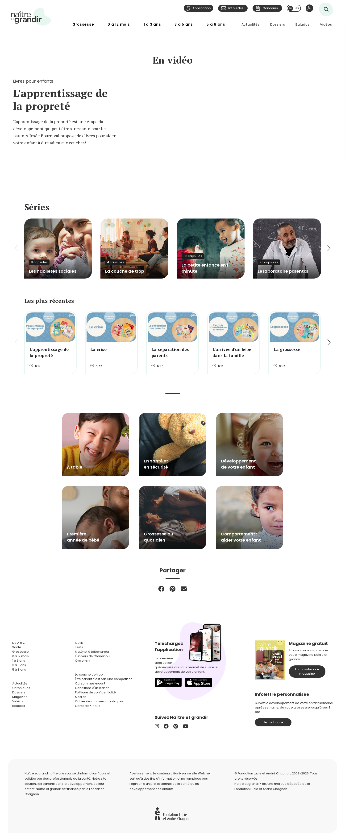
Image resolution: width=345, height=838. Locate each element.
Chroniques (21, 688)
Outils (79, 642)
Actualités (250, 24)
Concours (270, 8)
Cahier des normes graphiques (99, 701)
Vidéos (326, 24)
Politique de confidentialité (95, 692)
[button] (328, 249)
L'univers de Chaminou (92, 656)
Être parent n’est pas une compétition (104, 679)
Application (201, 8)
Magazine (20, 697)
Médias (80, 697)
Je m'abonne (273, 722)
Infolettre (235, 8)
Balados (302, 24)
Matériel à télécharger (92, 651)
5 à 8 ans (216, 24)
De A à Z (18, 642)
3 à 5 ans (184, 24)
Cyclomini (82, 660)
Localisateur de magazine (307, 671)
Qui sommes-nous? (90, 683)
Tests (79, 647)
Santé (16, 647)
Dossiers (277, 24)
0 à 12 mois (119, 24)
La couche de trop (89, 674)
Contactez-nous (87, 706)
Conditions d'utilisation (92, 688)
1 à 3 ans (152, 24)
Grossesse (83, 24)
